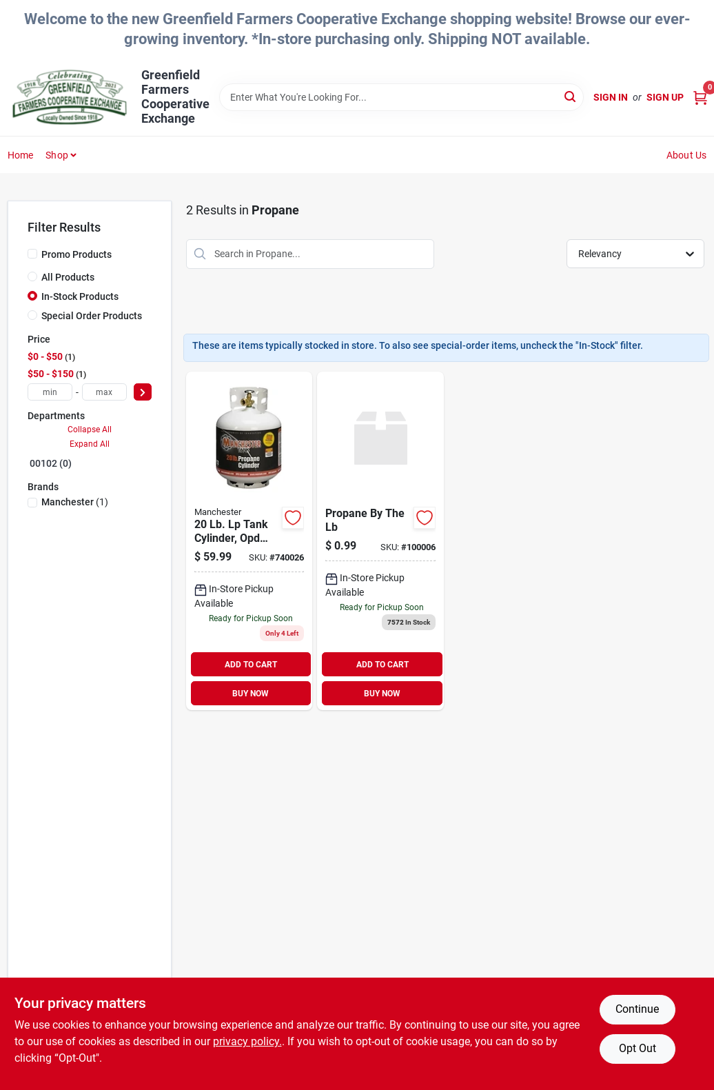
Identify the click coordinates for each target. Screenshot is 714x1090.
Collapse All (90, 429)
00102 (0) (51, 463)
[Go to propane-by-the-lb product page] (380, 541)
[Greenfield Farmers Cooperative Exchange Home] (70, 97)
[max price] (104, 392)
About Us (686, 155)
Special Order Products (91, 315)
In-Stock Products (80, 296)
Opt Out (637, 1048)
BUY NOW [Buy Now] (250, 693)
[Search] (571, 96)
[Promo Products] (32, 254)
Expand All (90, 444)
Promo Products (76, 254)
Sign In (610, 97)
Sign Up (665, 97)
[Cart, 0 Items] (700, 97)
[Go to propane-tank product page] (249, 541)
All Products (67, 277)
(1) (74, 501)
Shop (56, 155)
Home (21, 155)
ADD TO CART (251, 664)
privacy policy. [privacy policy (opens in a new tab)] (247, 1041)
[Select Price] (143, 392)
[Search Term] (401, 97)
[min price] (50, 392)
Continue (637, 1009)
